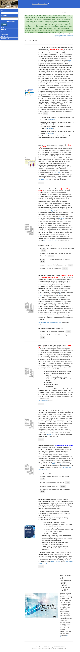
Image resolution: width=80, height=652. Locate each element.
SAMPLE (61, 218)
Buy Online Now (43, 179)
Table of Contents (55, 561)
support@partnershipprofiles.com (63, 35)
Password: (4, 15)
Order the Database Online (39, 4)
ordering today (51, 434)
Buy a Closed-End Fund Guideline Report (50, 322)
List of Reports (51, 211)
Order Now (51, 119)
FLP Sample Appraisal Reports (60, 464)
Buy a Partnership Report (50, 240)
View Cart (63, 12)
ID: (2, 10)
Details (45, 113)
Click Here (58, 172)
